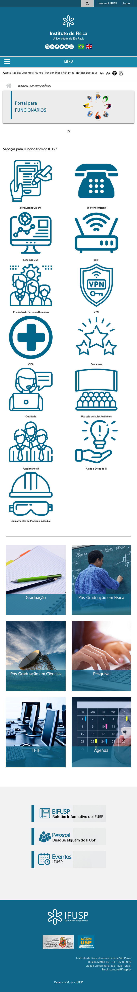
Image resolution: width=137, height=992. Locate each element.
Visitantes (68, 72)
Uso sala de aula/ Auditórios (96, 416)
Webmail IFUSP (108, 3)
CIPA (30, 364)
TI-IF (36, 750)
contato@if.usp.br (120, 969)
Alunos (39, 72)
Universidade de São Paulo (68, 38)
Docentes (27, 72)
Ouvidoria (30, 416)
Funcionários (52, 72)
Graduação (36, 597)
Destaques (96, 364)
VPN (96, 312)
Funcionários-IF (31, 468)
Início (8, 86)
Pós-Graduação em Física (101, 597)
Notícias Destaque (86, 72)
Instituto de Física (68, 33)
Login (126, 3)
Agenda (101, 750)
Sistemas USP (30, 259)
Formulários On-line (31, 207)
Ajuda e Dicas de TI (96, 468)
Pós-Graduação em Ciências (35, 674)
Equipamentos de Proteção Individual (30, 520)
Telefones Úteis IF (96, 207)
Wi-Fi (96, 259)
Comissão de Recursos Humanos (31, 312)
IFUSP (79, 982)
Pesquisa (101, 674)
